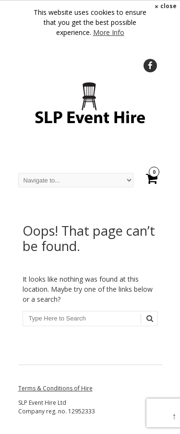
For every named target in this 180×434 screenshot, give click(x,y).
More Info (108, 32)
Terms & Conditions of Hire (55, 388)
